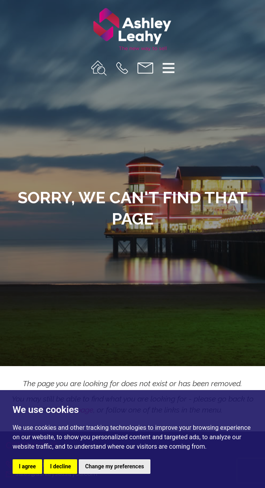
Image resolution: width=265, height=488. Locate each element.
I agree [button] (27, 466)
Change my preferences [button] (114, 466)
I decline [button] (60, 466)
